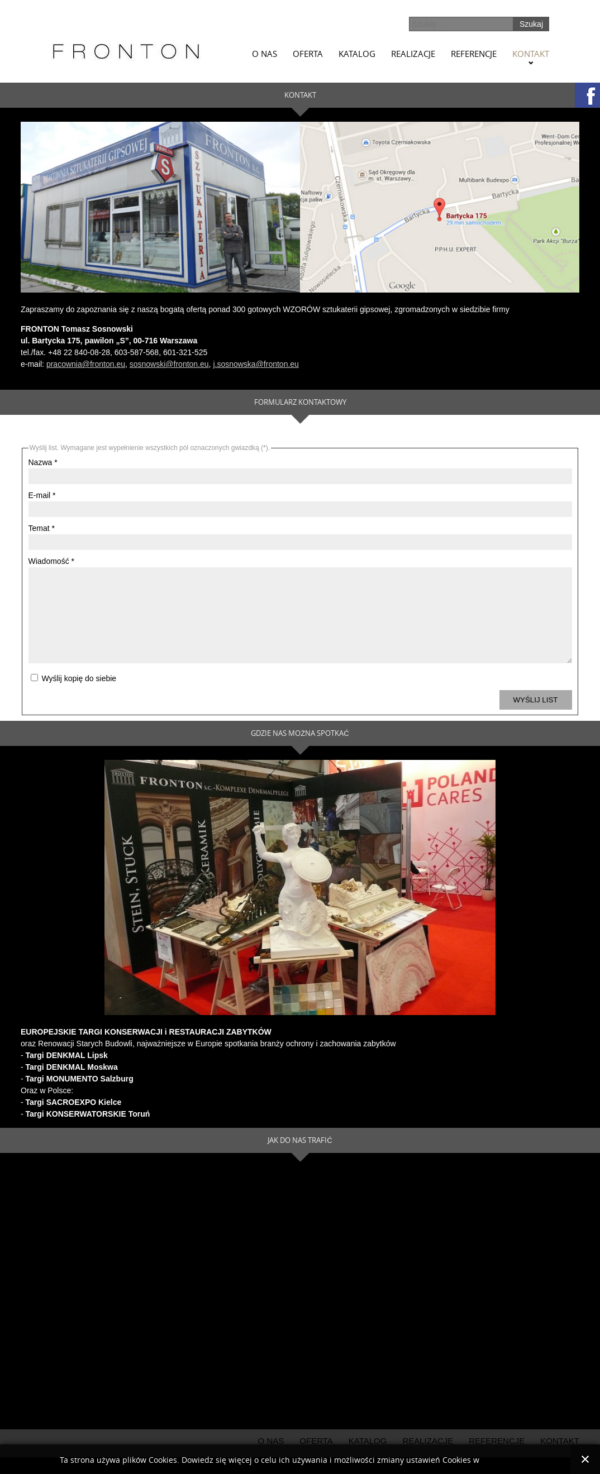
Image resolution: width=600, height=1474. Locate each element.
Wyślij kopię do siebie (78, 695)
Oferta (308, 53)
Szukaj (531, 24)
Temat (41, 528)
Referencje (474, 53)
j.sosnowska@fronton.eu (256, 364)
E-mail (42, 495)
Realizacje (413, 53)
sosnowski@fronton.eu (169, 364)
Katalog (357, 53)
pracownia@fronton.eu (85, 364)
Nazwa (43, 462)
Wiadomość (51, 561)
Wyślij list (535, 716)
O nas (264, 53)
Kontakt (530, 53)
